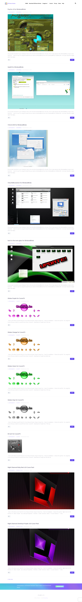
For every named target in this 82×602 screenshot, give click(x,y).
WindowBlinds (19, 12)
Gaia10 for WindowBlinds (16, 67)
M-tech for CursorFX (15, 434)
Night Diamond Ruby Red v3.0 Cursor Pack (22, 467)
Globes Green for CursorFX (17, 366)
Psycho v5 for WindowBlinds (17, 9)
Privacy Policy (46, 597)
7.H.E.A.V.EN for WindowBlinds (18, 125)
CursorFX (18, 301)
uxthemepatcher (12, 12)
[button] (45, 3)
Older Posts (10, 579)
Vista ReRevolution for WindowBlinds (20, 183)
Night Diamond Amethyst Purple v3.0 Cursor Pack (24, 523)
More (72, 59)
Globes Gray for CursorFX (16, 400)
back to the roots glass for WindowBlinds (22, 240)
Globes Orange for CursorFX (17, 332)
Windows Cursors (20, 470)
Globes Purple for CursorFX (17, 298)
